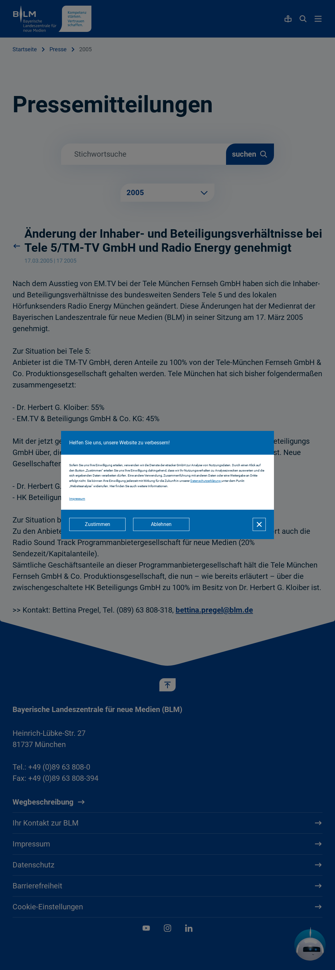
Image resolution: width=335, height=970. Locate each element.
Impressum (77, 499)
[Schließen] (259, 524)
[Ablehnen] (161, 524)
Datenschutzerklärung (205, 481)
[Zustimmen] (97, 524)
